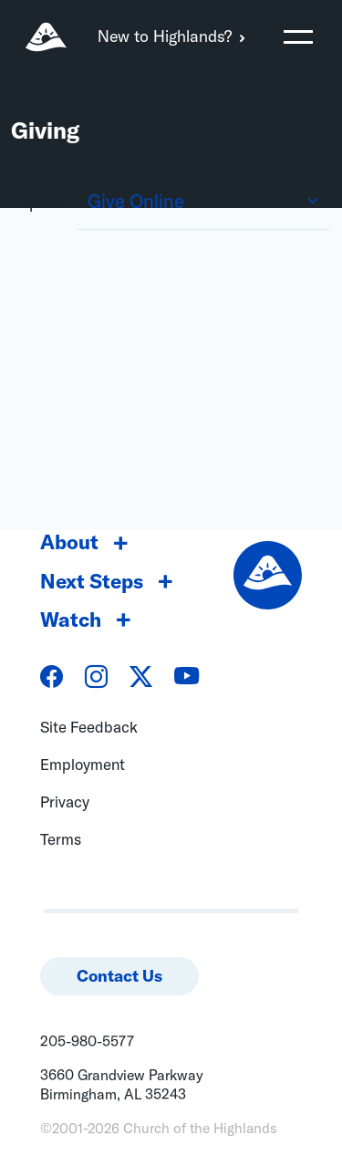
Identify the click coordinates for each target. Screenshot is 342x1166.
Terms (60, 838)
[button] (298, 36)
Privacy (64, 801)
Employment (82, 764)
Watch (70, 619)
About (69, 542)
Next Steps (91, 581)
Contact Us (119, 975)
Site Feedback (89, 726)
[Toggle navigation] (298, 36)
